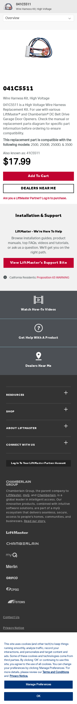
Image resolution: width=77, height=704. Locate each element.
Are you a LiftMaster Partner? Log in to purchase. (35, 198)
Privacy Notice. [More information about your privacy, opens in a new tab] (19, 676)
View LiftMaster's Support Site (38, 263)
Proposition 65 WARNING (52, 277)
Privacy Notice (13, 628)
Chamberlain (46, 495)
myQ (26, 495)
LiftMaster (13, 495)
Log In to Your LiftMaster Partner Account (38, 463)
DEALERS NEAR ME (38, 188)
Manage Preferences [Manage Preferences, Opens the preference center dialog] (38, 684)
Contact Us (11, 617)
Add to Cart (38, 176)
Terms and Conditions (56, 672)
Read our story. (35, 521)
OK (38, 696)
